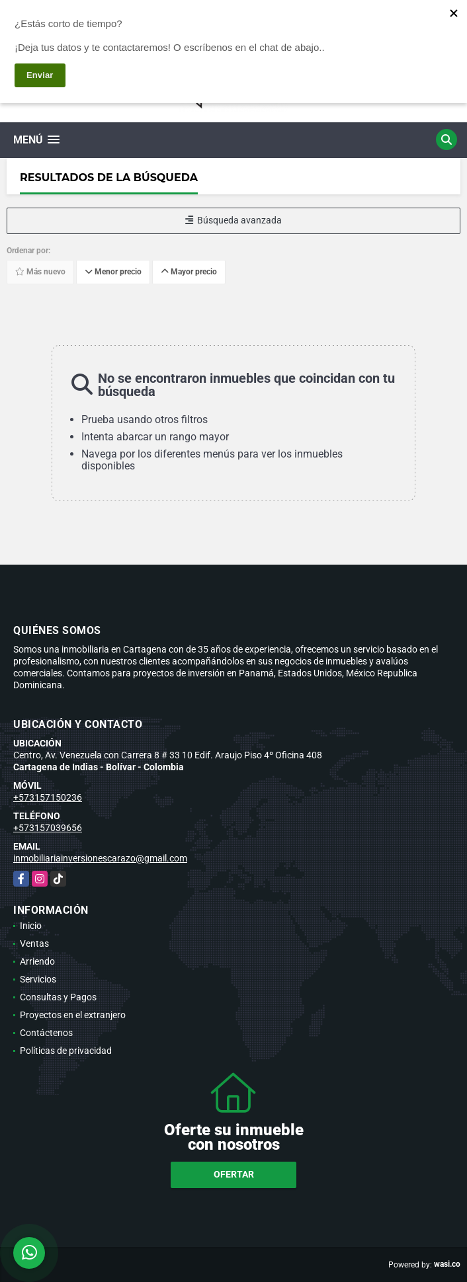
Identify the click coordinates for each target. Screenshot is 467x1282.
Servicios (38, 979)
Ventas (34, 943)
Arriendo (37, 961)
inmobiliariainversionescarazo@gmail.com (100, 858)
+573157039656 (47, 827)
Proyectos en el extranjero (73, 1015)
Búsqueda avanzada (233, 220)
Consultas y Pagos (58, 997)
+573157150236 (47, 797)
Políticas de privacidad (66, 1050)
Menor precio (113, 271)
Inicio (31, 925)
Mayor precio (189, 271)
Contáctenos (46, 1032)
